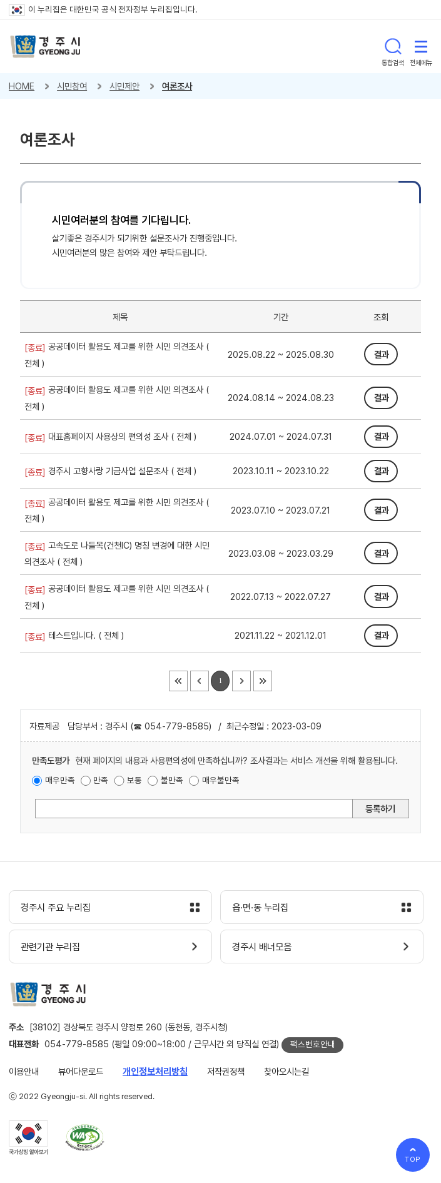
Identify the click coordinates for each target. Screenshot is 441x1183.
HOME (21, 86)
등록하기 (380, 808)
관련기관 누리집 (50, 947)
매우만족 (60, 780)
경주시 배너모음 (261, 947)
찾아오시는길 (286, 1071)
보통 (134, 780)
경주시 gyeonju (45, 46)
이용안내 (24, 1071)
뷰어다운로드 (80, 1071)
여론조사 (177, 86)
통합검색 (393, 46)
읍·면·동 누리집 (260, 907)
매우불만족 (221, 780)
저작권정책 (226, 1071)
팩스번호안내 (312, 1044)
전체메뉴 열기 (421, 46)
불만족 (172, 780)
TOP (413, 1159)
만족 (100, 780)
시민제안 (124, 86)
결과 (381, 354)
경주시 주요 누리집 (56, 907)
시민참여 (72, 86)
